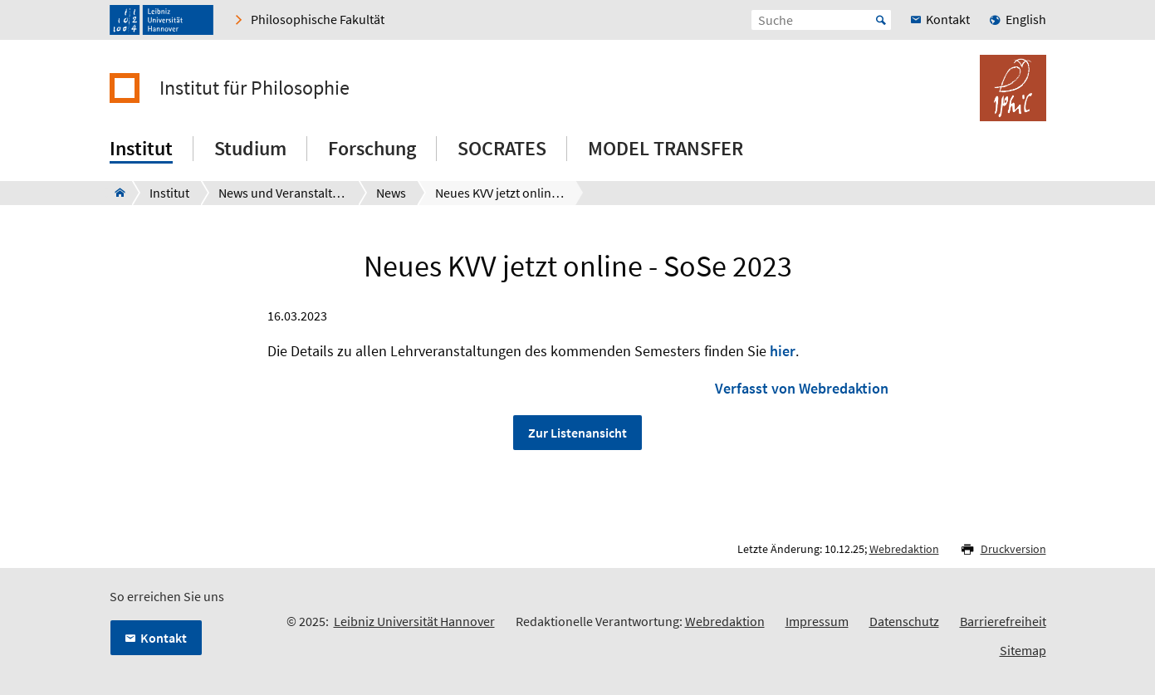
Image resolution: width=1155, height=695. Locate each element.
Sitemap (1023, 650)
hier (782, 350)
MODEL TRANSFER (665, 148)
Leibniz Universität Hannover (414, 621)
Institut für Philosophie (254, 88)
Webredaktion (904, 548)
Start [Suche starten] (881, 20)
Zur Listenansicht (577, 432)
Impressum (817, 621)
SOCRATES (502, 148)
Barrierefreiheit (1003, 621)
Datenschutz (904, 621)
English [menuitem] (1026, 19)
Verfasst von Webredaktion (801, 388)
